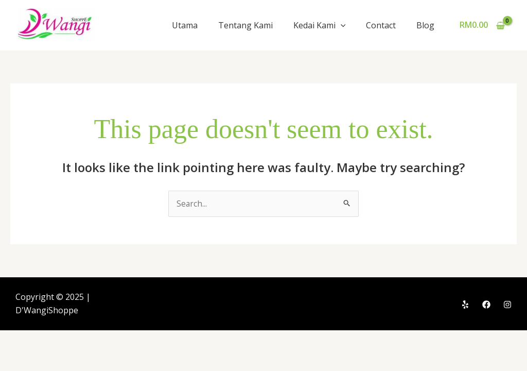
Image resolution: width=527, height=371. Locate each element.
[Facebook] (486, 304)
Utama (185, 25)
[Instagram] (507, 304)
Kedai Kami (319, 25)
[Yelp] (465, 304)
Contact (381, 25)
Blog (425, 25)
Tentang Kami (245, 25)
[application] (341, 25)
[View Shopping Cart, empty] (482, 25)
